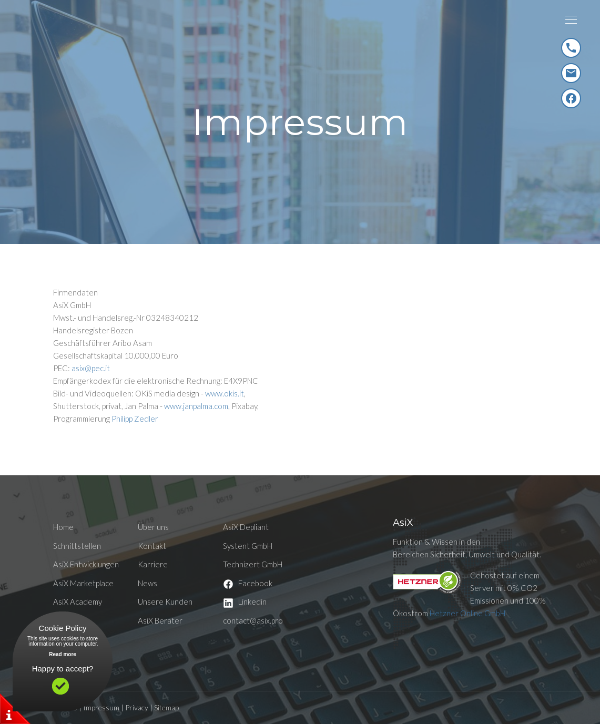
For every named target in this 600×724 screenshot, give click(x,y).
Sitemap (166, 707)
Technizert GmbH (252, 564)
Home (63, 527)
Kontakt (152, 545)
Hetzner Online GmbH (467, 613)
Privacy (136, 707)
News (147, 583)
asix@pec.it (91, 368)
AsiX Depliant (246, 527)
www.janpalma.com (196, 406)
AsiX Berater (160, 620)
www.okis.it (224, 393)
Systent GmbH (247, 545)
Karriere (153, 564)
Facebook (247, 583)
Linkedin (245, 601)
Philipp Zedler (134, 418)
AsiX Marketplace (83, 583)
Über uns (153, 527)
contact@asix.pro (253, 620)
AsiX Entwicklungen (86, 564)
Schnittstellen (77, 545)
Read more (62, 654)
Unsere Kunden (165, 601)
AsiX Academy (77, 601)
